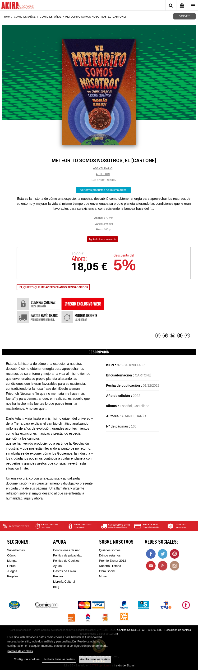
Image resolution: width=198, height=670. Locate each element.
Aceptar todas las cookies (95, 659)
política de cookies (20, 651)
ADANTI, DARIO (102, 168)
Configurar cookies (27, 659)
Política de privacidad (68, 555)
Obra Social (107, 571)
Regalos (12, 576)
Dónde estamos (110, 555)
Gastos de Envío (64, 571)
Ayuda (57, 566)
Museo (103, 576)
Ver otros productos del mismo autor (103, 190)
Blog (56, 587)
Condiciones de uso (66, 550)
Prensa (58, 576)
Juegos (12, 571)
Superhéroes (16, 550)
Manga (12, 560)
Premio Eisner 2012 (112, 560)
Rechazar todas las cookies (59, 659)
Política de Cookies (66, 560)
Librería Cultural (64, 581)
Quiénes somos (109, 550)
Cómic (11, 555)
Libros (11, 566)
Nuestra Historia (110, 566)
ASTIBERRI (103, 174)
